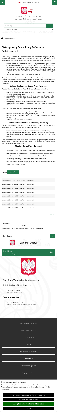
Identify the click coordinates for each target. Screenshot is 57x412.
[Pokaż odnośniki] (2, 2)
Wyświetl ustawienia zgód (28, 399)
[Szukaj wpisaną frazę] (50, 26)
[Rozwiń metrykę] (13, 172)
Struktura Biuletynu (28, 337)
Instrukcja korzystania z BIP (28, 351)
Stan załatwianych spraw (28, 323)
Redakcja (28, 344)
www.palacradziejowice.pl (28, 304)
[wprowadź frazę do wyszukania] (25, 26)
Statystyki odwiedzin (28, 373)
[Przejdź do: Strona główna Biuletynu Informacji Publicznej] (2, 38)
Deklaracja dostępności (28, 366)
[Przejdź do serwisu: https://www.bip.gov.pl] (28, 2)
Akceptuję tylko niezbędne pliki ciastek (28, 404)
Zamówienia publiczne (28, 330)
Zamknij (28, 408)
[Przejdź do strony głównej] (28, 14)
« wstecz (52, 214)
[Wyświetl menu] (54, 2)
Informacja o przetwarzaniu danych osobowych (28, 395)
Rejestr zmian (28, 358)
